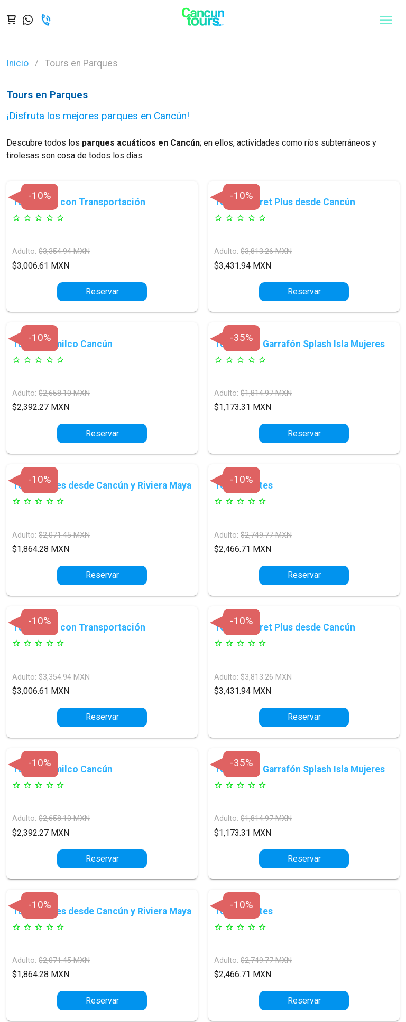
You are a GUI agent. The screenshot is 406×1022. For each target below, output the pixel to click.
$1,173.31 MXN (242, 407)
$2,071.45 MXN (64, 535)
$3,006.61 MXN (40, 266)
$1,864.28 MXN (40, 549)
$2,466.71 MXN (242, 549)
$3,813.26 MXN (266, 251)
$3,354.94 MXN (64, 251)
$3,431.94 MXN (242, 266)
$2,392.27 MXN (40, 407)
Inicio (17, 63)
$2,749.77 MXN (266, 535)
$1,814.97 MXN (266, 393)
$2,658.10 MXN (64, 393)
